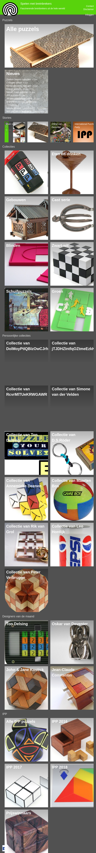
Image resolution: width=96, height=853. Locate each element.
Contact (90, 6)
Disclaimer (88, 9)
